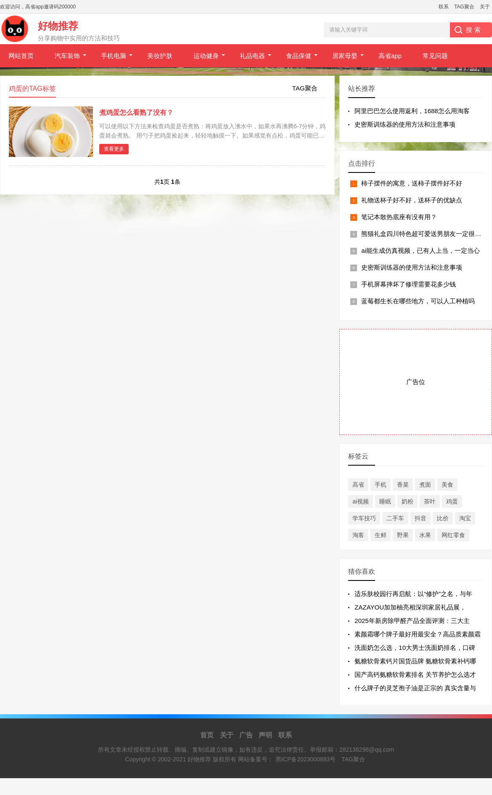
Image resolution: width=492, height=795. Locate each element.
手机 (380, 484)
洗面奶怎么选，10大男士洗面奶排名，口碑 (414, 647)
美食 (447, 484)
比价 (443, 518)
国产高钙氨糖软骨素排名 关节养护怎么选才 (415, 674)
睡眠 (385, 501)
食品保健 (298, 55)
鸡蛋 (452, 501)
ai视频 (360, 501)
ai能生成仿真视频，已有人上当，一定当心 (420, 250)
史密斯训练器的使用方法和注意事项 (404, 124)
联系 (444, 7)
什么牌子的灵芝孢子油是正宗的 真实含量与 (415, 688)
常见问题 (435, 55)
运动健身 (206, 55)
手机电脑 (113, 55)
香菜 (403, 484)
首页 (207, 735)
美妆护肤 (159, 55)
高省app (390, 55)
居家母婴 (344, 55)
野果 (403, 535)
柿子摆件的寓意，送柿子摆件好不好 (411, 183)
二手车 (395, 518)
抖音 (420, 518)
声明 (265, 735)
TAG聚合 (464, 7)
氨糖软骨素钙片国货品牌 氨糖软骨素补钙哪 (415, 661)
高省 (358, 484)
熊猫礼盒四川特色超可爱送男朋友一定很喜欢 (424, 233)
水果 (425, 535)
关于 (485, 7)
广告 (246, 735)
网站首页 (21, 55)
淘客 (358, 535)
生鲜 (380, 535)
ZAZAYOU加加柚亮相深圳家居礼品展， (410, 607)
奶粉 (407, 501)
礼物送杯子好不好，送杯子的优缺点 (411, 200)
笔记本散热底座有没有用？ (399, 216)
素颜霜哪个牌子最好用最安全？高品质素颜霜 (417, 634)
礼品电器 (252, 55)
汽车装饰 (67, 55)
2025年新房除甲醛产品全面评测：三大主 (411, 620)
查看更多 (114, 149)
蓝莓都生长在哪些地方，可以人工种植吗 (418, 301)
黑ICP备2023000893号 (305, 759)
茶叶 (430, 501)
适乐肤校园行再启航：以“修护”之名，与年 (413, 593)
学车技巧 (364, 518)
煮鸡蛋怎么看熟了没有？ (136, 112)
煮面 (425, 484)
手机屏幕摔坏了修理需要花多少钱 (408, 284)
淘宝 (465, 518)
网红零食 (453, 535)
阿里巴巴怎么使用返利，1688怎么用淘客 (411, 110)
